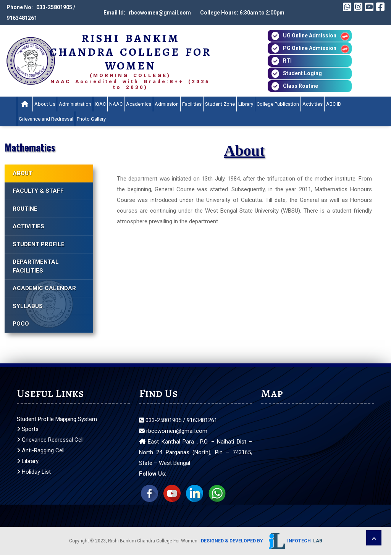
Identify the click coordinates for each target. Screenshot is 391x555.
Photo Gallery (91, 119)
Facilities (192, 104)
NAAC (116, 104)
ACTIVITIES (28, 226)
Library (245, 104)
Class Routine (300, 86)
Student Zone (220, 104)
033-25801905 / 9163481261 (178, 420)
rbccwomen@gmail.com (173, 431)
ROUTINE (25, 208)
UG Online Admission (309, 35)
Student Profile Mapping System (57, 419)
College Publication (278, 104)
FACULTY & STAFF (38, 190)
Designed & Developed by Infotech (261, 541)
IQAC (100, 104)
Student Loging (302, 73)
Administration (75, 104)
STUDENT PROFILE (39, 244)
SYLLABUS (28, 306)
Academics (138, 104)
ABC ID (333, 104)
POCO (21, 323)
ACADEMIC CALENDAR (44, 288)
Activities (312, 104)
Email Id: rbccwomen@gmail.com (147, 13)
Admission (167, 104)
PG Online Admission (309, 48)
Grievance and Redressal (46, 119)
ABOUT (22, 173)
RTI (287, 61)
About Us (44, 104)
